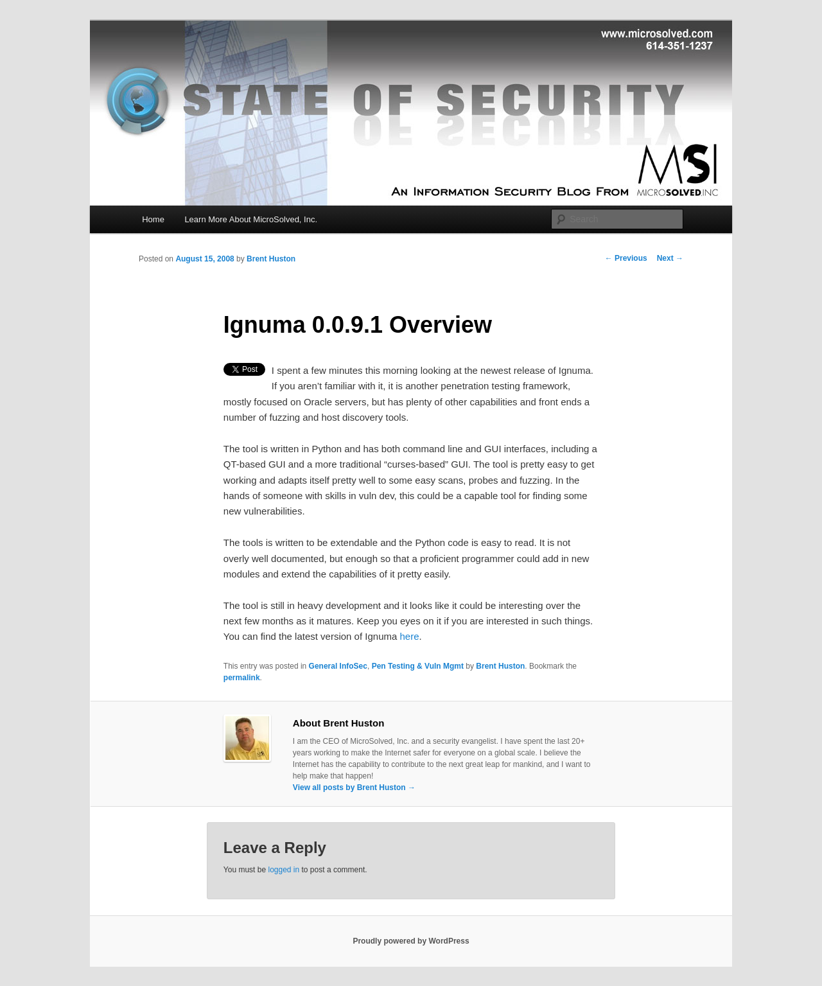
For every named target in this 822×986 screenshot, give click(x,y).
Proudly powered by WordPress (411, 941)
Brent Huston (271, 258)
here (409, 636)
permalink (241, 677)
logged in (283, 869)
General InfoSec (338, 666)
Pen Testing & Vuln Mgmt (418, 666)
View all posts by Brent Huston (354, 787)
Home (153, 219)
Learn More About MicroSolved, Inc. (250, 219)
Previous (626, 258)
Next (670, 258)
